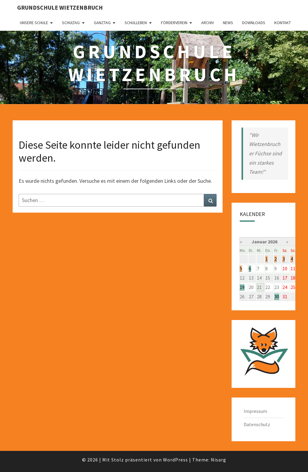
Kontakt (282, 22)
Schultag (71, 22)
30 (276, 296)
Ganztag (102, 22)
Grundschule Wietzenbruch (60, 7)
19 (242, 287)
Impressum (255, 411)
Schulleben (136, 22)
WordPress (175, 460)
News (228, 22)
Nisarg (218, 460)
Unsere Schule (34, 22)
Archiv (207, 22)
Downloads (253, 22)
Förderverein (174, 22)
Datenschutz (257, 424)
